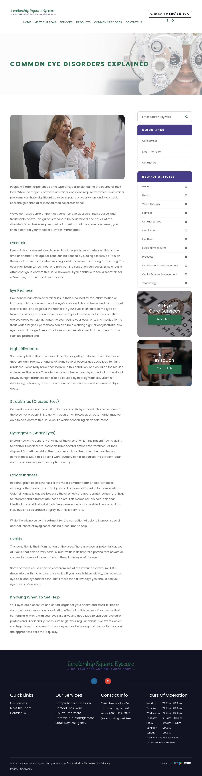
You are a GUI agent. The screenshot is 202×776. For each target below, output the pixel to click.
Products (83, 22)
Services (66, 22)
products (148, 259)
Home (27, 22)
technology (150, 286)
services (148, 214)
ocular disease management (162, 277)
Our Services (150, 141)
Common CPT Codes (108, 22)
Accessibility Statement (78, 763)
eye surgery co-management (162, 268)
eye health (149, 241)
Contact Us (134, 22)
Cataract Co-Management (71, 717)
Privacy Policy (98, 763)
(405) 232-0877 (117, 713)
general (147, 187)
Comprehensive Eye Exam (70, 703)
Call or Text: (170, 14)
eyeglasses (149, 232)
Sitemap (14, 768)
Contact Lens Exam (66, 708)
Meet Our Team (45, 22)
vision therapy (152, 205)
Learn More (164, 322)
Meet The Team (152, 152)
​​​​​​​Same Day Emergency (68, 722)
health (146, 196)
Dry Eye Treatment (65, 713)
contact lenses (152, 223)
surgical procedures (156, 250)
